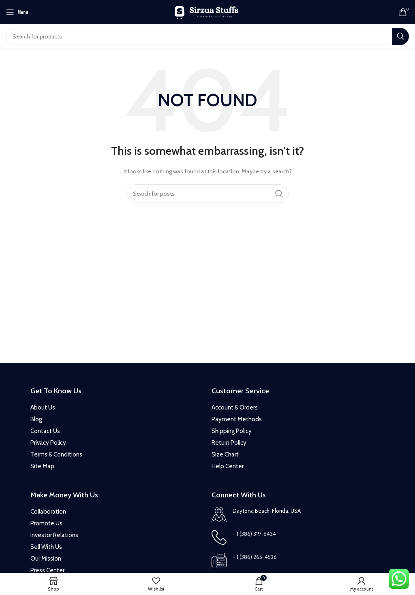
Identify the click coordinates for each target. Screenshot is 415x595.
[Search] (207, 36)
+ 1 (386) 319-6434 (254, 534)
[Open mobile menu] (17, 12)
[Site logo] (207, 11)
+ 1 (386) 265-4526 (255, 557)
